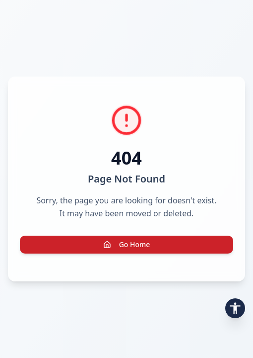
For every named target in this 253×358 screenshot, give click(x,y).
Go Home (126, 244)
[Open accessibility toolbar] (235, 308)
